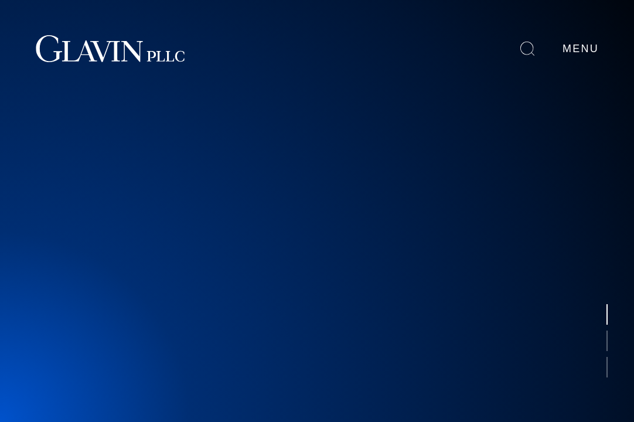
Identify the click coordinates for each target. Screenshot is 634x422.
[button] (607, 314)
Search (527, 49)
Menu (581, 49)
